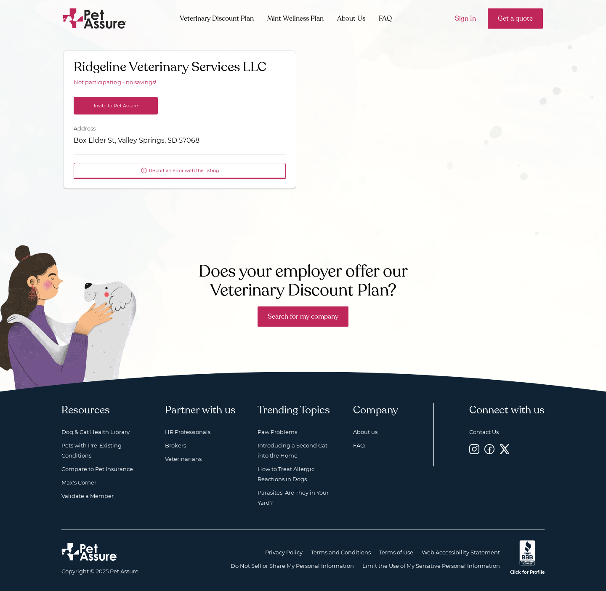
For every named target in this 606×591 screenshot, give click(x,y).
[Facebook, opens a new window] (489, 449)
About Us (351, 18)
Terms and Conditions (341, 552)
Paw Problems (277, 432)
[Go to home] (95, 18)
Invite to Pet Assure (116, 106)
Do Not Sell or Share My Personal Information (292, 565)
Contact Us (484, 432)
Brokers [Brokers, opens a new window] (175, 445)
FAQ (385, 18)
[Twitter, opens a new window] (505, 449)
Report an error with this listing (180, 170)
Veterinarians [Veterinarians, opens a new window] (183, 458)
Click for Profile (527, 572)
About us (365, 432)
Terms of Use (396, 552)
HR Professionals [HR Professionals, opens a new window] (187, 432)
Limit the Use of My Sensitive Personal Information (431, 565)
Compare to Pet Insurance (97, 469)
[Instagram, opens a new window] (474, 449)
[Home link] (89, 552)
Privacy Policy (284, 552)
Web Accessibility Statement (461, 552)
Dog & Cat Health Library (95, 432)
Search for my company (303, 316)
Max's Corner (78, 482)
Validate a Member (87, 495)
